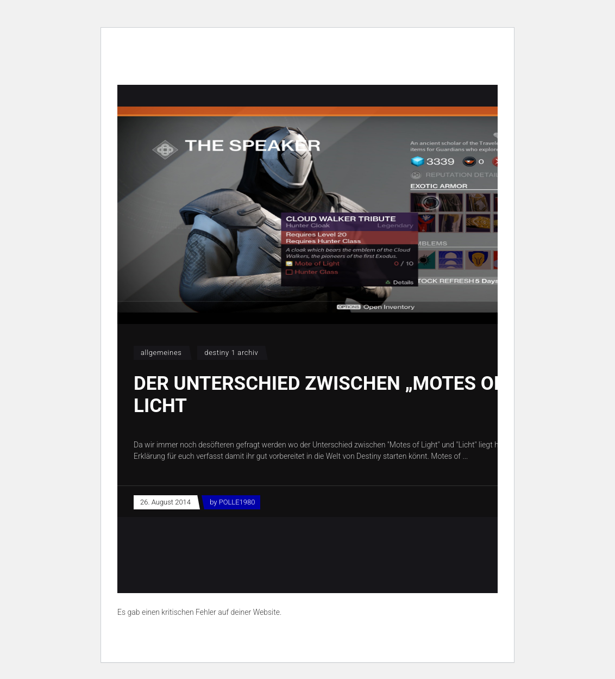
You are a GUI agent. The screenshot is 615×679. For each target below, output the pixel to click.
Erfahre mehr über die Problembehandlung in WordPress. (211, 637)
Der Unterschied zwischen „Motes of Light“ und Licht (373, 394)
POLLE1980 (237, 502)
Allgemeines (161, 352)
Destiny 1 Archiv (231, 352)
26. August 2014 (165, 502)
